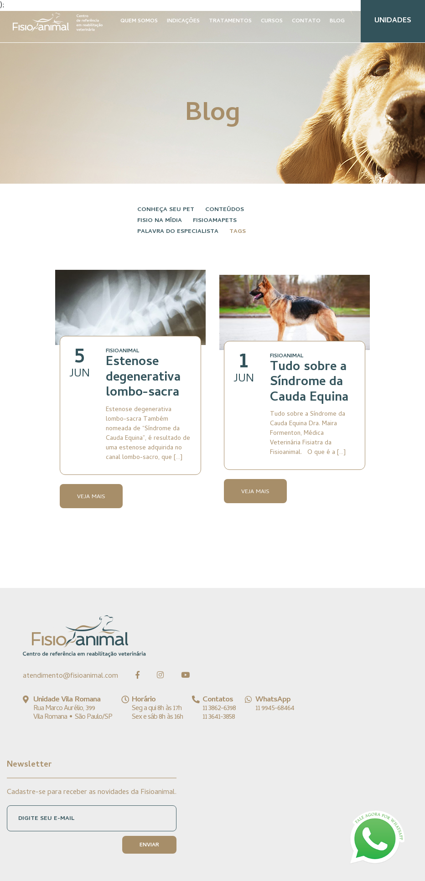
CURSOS (272, 21)
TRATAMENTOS (230, 21)
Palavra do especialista (177, 232)
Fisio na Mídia (159, 221)
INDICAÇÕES (183, 21)
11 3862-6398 (219, 709)
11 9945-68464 (274, 709)
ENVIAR (149, 845)
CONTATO (306, 21)
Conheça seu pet (165, 210)
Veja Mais (91, 497)
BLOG (337, 21)
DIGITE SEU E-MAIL (46, 819)
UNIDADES (392, 21)
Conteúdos (224, 210)
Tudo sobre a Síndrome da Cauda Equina (309, 383)
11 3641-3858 (218, 717)
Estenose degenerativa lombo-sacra (143, 378)
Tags (237, 232)
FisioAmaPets (215, 221)
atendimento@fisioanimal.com (70, 676)
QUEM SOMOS (139, 21)
